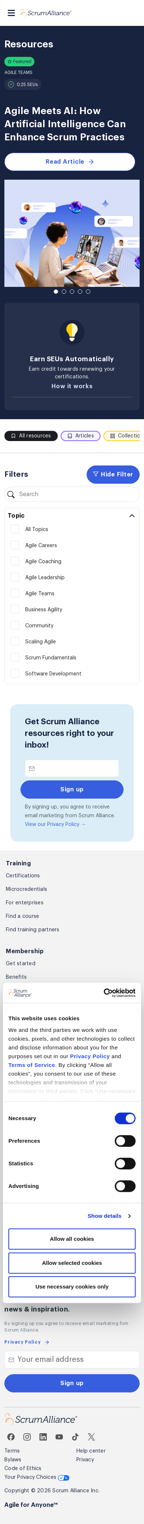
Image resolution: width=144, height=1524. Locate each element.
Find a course (22, 916)
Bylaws (13, 1459)
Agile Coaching (43, 561)
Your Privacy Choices (36, 1477)
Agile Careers (41, 545)
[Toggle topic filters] (72, 515)
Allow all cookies (72, 1239)
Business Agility (43, 609)
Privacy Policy (90, 1056)
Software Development (53, 674)
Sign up (72, 1383)
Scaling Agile (40, 641)
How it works (72, 386)
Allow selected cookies (72, 1263)
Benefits (16, 977)
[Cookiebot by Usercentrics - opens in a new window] (104, 993)
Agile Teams (39, 593)
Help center (91, 1451)
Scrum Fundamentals (50, 657)
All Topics (36, 529)
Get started (20, 963)
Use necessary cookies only (72, 1287)
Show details (105, 1216)
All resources (31, 436)
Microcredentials (26, 889)
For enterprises (24, 902)
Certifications (23, 875)
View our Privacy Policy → (55, 824)
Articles (80, 436)
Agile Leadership (45, 577)
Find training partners (33, 929)
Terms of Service (31, 1065)
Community (39, 625)
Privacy (85, 1459)
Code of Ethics (23, 1468)
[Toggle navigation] (11, 13)
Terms (12, 1451)
